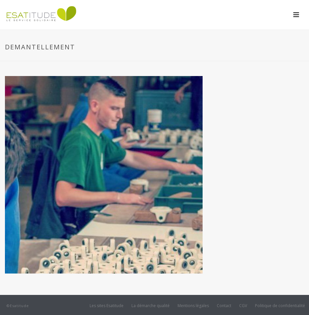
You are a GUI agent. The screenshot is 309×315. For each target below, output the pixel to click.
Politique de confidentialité (280, 305)
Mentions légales (193, 305)
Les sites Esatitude (107, 305)
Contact (224, 305)
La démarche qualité (150, 305)
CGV (243, 305)
